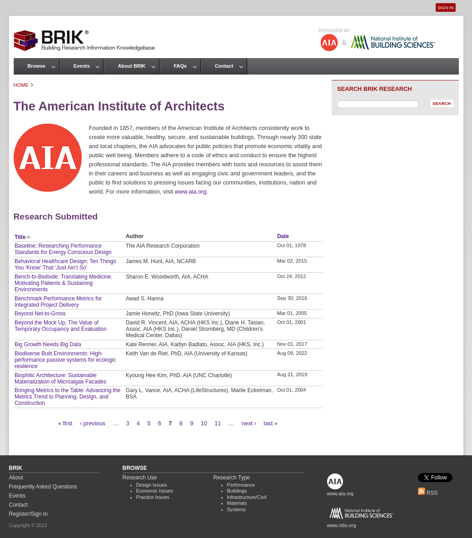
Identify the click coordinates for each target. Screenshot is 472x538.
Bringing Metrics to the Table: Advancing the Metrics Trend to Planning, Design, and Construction (67, 396)
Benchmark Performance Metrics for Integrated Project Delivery (58, 301)
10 (204, 423)
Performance (241, 485)
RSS (428, 493)
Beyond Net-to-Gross (40, 313)
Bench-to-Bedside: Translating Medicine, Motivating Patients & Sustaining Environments (63, 283)
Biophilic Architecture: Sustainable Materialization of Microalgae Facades (60, 378)
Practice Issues (152, 497)
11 (217, 423)
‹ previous (92, 423)
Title (23, 237)
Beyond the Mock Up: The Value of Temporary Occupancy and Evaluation (61, 325)
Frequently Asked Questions (43, 486)
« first (65, 423)
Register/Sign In (28, 514)
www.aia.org (191, 191)
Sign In (445, 7)
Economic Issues (155, 490)
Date (283, 236)
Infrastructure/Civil (247, 497)
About (16, 477)
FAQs (180, 66)
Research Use (140, 477)
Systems (236, 509)
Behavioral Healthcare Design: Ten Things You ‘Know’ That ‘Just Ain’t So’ (65, 264)
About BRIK (131, 66)
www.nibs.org (341, 525)
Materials (237, 503)
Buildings (237, 490)
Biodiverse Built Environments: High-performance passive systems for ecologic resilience (65, 359)
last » (270, 423)
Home (21, 85)
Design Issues (151, 485)
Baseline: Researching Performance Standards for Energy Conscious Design (63, 249)
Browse (36, 66)
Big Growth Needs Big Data (48, 344)
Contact (224, 66)
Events (82, 66)
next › (249, 423)
